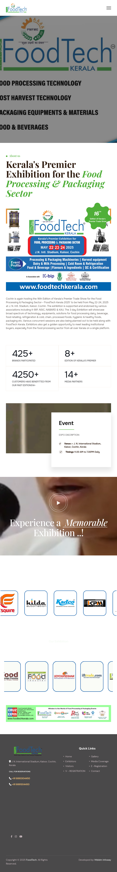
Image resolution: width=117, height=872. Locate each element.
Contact (95, 771)
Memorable (85, 522)
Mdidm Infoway (103, 859)
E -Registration (99, 766)
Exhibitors (70, 761)
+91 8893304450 (21, 778)
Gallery (95, 756)
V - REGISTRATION (75, 771)
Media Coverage (100, 761)
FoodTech (31, 859)
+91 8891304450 (20, 784)
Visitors (69, 766)
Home (68, 756)
